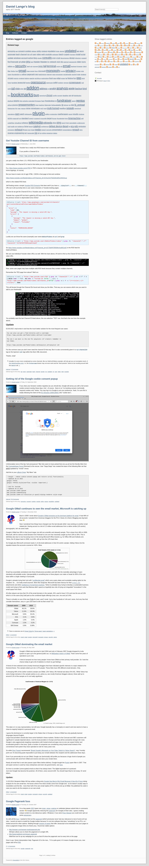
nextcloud (77, 108)
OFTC (108, 80)
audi (9, 126)
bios (9, 95)
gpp (78, 77)
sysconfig (43, 118)
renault (75, 129)
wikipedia (47, 123)
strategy (83, 74)
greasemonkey (26, 104)
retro (80, 130)
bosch (31, 126)
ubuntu (62, 51)
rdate (79, 62)
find (9, 62)
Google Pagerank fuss (18, 800)
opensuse (49, 83)
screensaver (75, 82)
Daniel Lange (15, 144)
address (43, 88)
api (78, 51)
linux (36, 71)
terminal (51, 66)
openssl (66, 62)
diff (73, 95)
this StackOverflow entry (16, 363)
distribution (77, 95)
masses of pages (45, 823)
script (83, 54)
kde (72, 105)
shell (28, 66)
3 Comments (14, 368)
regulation (52, 51)
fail (66, 78)
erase (63, 78)
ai (48, 89)
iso (70, 105)
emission (82, 126)
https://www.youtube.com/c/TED (20, 168)
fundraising (105, 52)
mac (19, 108)
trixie (57, 51)
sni (20, 118)
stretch (31, 118)
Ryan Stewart (66, 812)
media (38, 129)
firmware (38, 101)
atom (82, 51)
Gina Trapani (16, 750)
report (70, 114)
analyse (54, 807)
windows (17, 58)
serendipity (73, 123)
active (30, 58)
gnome (15, 105)
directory (78, 58)
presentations (67, 130)
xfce (54, 123)
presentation (57, 130)
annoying (11, 51)
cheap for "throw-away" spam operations (39, 630)
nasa (53, 74)
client (84, 66)
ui (20, 74)
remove (66, 83)
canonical (42, 95)
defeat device (55, 126)
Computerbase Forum (16, 465)
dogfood (10, 101)
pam (17, 114)
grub (83, 78)
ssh (31, 66)
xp (25, 88)
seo (36, 74)
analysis (62, 88)
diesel (65, 126)
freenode (14, 62)
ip (62, 105)
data (54, 78)
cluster (39, 58)
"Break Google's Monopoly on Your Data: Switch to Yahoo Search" (53, 750)
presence (49, 133)
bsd (123, 45)
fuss (17, 818)
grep (36, 105)
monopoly (53, 70)
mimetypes (35, 108)
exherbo (25, 101)
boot (51, 78)
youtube (48, 54)
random (60, 83)
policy (39, 51)
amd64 (52, 88)
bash (18, 54)
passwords (72, 62)
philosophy (28, 114)
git (20, 62)
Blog (7, 33)
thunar (54, 118)
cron (54, 58)
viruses (10, 78)
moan (44, 807)
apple (71, 88)
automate (11, 54)
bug (36, 95)
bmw (26, 126)
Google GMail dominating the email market (29, 643)
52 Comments (15, 498)
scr (25, 133)
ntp (61, 62)
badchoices (42, 74)
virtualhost (18, 123)
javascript (21, 83)
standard (25, 118)
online (44, 133)
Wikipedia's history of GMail (60, 653)
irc (48, 62)
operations (11, 114)
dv (69, 126)
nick (58, 62)
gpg (32, 62)
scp (13, 66)
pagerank (31, 74)
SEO (32, 807)
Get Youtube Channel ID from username (27, 140)
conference (45, 126)
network (53, 62)
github (10, 105)
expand (84, 58)
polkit (55, 83)
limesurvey (11, 108)
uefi (82, 118)
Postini (67, 762)
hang (9, 83)
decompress (65, 58)
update (10, 58)
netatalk (70, 108)
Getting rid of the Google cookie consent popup (32, 378)
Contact (24, 33)
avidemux (20, 126)
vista (17, 88)
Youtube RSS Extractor (32, 185)
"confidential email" (38, 579)
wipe (21, 89)
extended (31, 101)
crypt (58, 58)
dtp (21, 101)
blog (35, 58)
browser (80, 66)
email (67, 66)
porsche (49, 130)
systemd (22, 78)
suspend (37, 118)
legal (32, 130)
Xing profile (99, 78)
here (61, 764)
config (55, 95)
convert (59, 95)
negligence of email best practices (33, 584)
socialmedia (67, 74)
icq (40, 133)
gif (38, 133)
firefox (13, 71)
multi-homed (53, 108)
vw (35, 133)
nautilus (62, 108)
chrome (136, 45)
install (78, 54)
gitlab (23, 62)
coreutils (47, 57)
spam (9, 74)
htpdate (37, 62)
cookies (28, 51)
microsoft (42, 71)
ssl (13, 88)
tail (44, 66)
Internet (8, 368)
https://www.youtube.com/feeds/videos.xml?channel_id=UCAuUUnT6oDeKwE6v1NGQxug (36, 178)
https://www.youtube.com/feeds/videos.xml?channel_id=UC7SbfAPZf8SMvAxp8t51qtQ (37, 247)
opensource (38, 82)
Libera (104, 80)
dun (100, 50)
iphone (66, 105)
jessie (32, 71)
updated (70, 51)
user (34, 54)
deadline (65, 95)
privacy (71, 70)
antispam (55, 54)
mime (28, 108)
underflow (11, 123)
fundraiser (64, 100)
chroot (49, 95)
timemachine (74, 118)
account (24, 58)
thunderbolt (61, 118)
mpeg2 (43, 130)
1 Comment (13, 634)
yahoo (24, 74)
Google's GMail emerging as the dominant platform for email (58, 515)
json (29, 130)
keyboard (137, 54)
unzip (58, 66)
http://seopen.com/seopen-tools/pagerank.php (24, 829)
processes (59, 74)
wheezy (25, 123)
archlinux (38, 78)
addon (32, 87)
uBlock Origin (21, 471)
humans (72, 54)
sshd (9, 89)
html (67, 123)
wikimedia (36, 122)
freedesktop (50, 101)
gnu (28, 61)
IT (6, 845)
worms (16, 78)
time (66, 118)
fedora (70, 78)
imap (28, 71)
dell (70, 95)
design (72, 58)
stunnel (35, 66)
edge (59, 78)
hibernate (47, 105)
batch (61, 54)
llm (16, 108)
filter (9, 71)
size (82, 71)
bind (85, 88)
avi (16, 126)
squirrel (74, 74)
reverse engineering (16, 133)
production (53, 114)
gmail (22, 70)
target (49, 118)
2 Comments (11, 845)
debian (34, 51)
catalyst (37, 126)
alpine (27, 78)
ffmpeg (25, 130)
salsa (10, 66)
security (20, 66)
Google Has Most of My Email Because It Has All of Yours (63, 780)
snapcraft (15, 118)
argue (48, 807)
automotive (45, 78)
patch (22, 114)
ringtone (81, 114)
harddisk (14, 83)
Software (15, 33)
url (31, 54)
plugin (38, 113)
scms (10, 118)
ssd (82, 83)
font (16, 71)
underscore (81, 123)
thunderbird (15, 74)
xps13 (64, 123)
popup (44, 51)
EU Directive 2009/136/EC (50, 392)
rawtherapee (63, 114)
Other (7, 634)
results (75, 114)
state (78, 74)
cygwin (67, 54)
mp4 (45, 108)
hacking (41, 105)
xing (58, 122)
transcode (30, 133)
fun (74, 78)
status (55, 133)
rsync (83, 62)
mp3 (41, 108)
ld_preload (79, 105)
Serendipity (16, 859)
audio (13, 126)
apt (17, 51)
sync (40, 66)
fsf (56, 101)
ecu (72, 126)
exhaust (19, 129)
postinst (104, 59)
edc (76, 126)
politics (47, 114)
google (42, 371)
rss (28, 54)
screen (78, 71)
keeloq (28, 83)
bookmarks (22, 94)
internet (49, 74)
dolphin (17, 101)
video (39, 54)
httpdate (43, 62)
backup (78, 88)
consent (21, 51)
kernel (132, 54)
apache (31, 78)
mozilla (62, 71)
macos (23, 108)
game (74, 101)
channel (23, 54)
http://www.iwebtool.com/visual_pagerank (23, 833)
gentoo (80, 100)
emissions (11, 130)
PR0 (19, 842)
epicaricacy (27, 814)
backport (74, 66)
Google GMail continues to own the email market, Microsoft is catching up (46, 508)
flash (43, 101)
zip (61, 66)
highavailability (56, 105)
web (43, 54)
